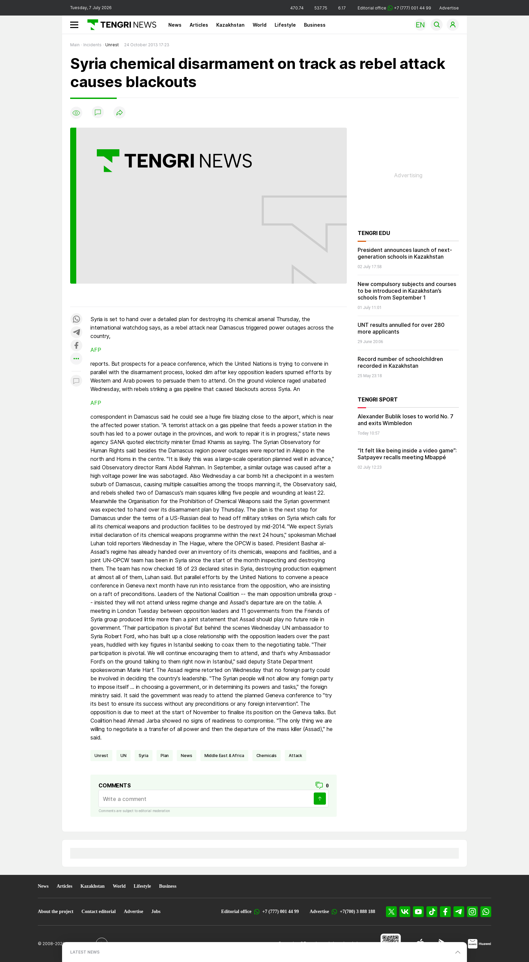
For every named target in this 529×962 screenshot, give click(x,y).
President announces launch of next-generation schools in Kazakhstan (405, 253)
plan (165, 755)
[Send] (320, 798)
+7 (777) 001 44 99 (280, 911)
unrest (101, 755)
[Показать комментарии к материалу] (76, 381)
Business (315, 25)
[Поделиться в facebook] (76, 346)
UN (123, 755)
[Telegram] (458, 911)
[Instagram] (472, 911)
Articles (199, 25)
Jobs (156, 911)
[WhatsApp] (485, 911)
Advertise (449, 7)
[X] (391, 911)
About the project (56, 911)
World (260, 25)
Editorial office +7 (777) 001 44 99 (394, 7)
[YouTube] (418, 911)
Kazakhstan (230, 25)
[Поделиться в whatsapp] (76, 319)
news (186, 755)
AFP (95, 349)
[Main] (119, 24)
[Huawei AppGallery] (479, 944)
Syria (143, 755)
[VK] (404, 911)
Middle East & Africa (224, 755)
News (175, 25)
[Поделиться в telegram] (76, 332)
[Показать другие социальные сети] (76, 359)
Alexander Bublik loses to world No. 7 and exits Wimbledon (405, 419)
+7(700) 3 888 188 (357, 911)
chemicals (266, 755)
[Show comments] (98, 113)
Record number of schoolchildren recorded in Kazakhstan (400, 362)
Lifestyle (285, 25)
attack (295, 755)
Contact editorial (99, 911)
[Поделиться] (119, 113)
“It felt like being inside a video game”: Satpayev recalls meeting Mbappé (407, 454)
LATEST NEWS (85, 952)
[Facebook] (445, 911)
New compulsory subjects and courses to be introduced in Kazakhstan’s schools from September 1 (407, 291)
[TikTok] (431, 911)
